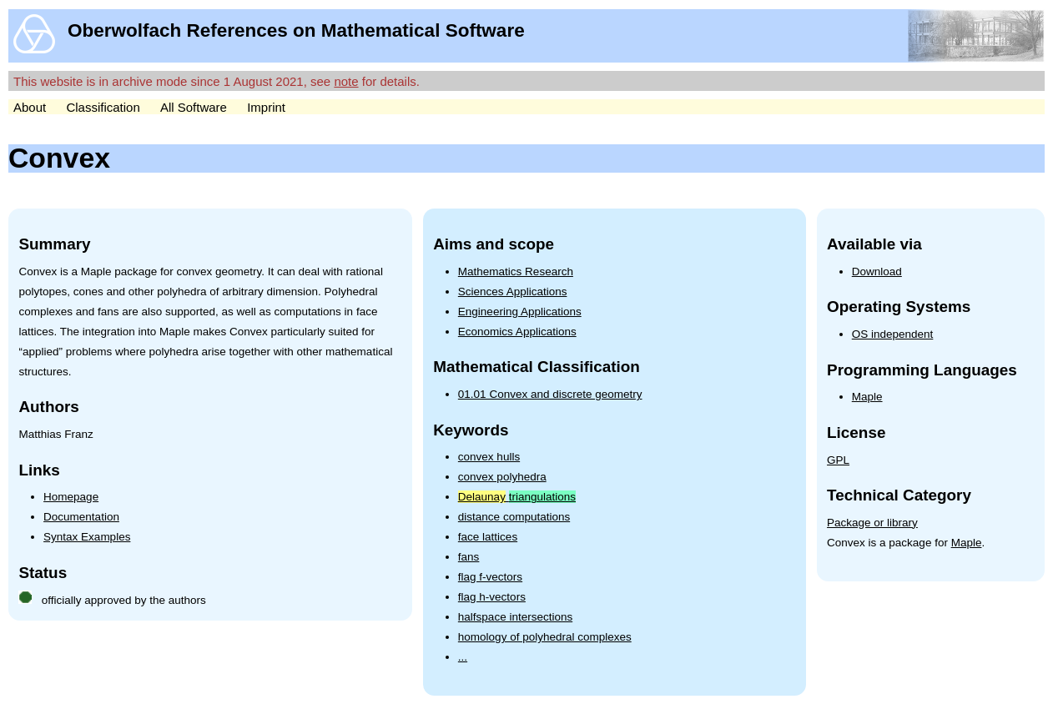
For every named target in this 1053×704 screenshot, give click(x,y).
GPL (838, 460)
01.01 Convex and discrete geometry (550, 394)
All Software (193, 107)
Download (877, 271)
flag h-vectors (492, 597)
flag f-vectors (490, 577)
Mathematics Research (515, 271)
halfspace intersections (515, 617)
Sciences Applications (512, 291)
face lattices (487, 537)
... (462, 657)
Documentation (81, 516)
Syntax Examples (86, 537)
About (29, 107)
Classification (102, 107)
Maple (867, 396)
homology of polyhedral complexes (545, 637)
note (346, 81)
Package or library (872, 522)
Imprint (266, 107)
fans (469, 557)
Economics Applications (517, 331)
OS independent (893, 334)
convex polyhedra (502, 476)
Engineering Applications (520, 311)
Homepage (70, 496)
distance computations (514, 516)
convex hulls (489, 456)
